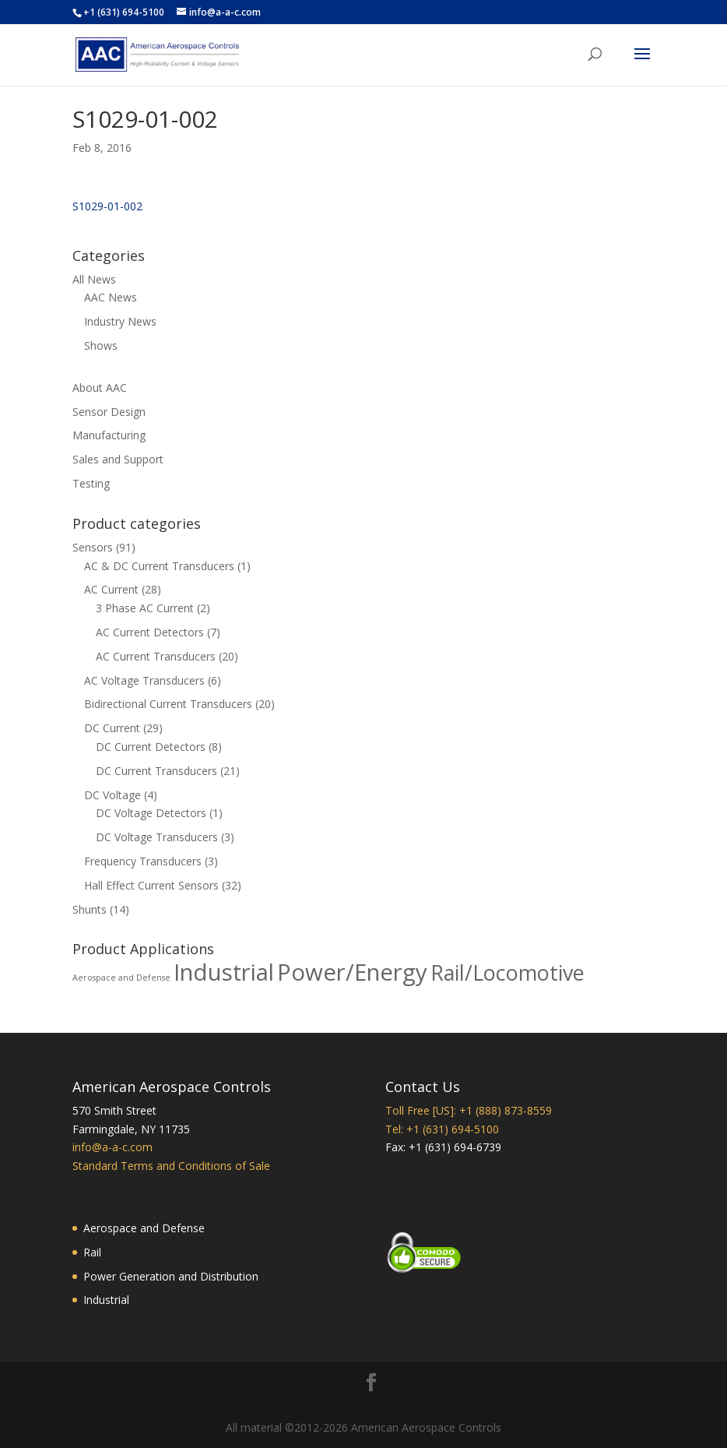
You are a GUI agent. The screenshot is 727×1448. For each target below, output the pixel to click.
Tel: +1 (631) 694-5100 (442, 1129)
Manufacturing (109, 435)
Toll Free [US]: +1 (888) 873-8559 (468, 1110)
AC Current (111, 589)
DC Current (112, 727)
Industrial (106, 1299)
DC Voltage (112, 794)
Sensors (92, 547)
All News (94, 279)
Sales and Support (117, 459)
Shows (101, 345)
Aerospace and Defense (144, 1228)
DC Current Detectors (150, 746)
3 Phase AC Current (145, 608)
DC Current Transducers (156, 770)
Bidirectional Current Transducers (168, 703)
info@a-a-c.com (112, 1147)
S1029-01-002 (107, 206)
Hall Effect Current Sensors (151, 885)
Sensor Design (109, 411)
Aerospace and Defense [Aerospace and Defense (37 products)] (121, 977)
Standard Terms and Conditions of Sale (171, 1165)
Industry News (120, 321)
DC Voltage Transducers (157, 837)
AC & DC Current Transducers (159, 565)
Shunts (89, 909)
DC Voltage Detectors (151, 812)
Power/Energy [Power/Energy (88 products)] (352, 972)
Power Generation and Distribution (170, 1276)
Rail (92, 1252)
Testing (91, 483)
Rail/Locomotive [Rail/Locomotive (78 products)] (507, 972)
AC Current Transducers (156, 656)
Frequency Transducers (143, 861)
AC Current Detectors (150, 632)
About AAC (99, 387)
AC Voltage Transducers (144, 680)
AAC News (110, 297)
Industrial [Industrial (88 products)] (224, 972)
